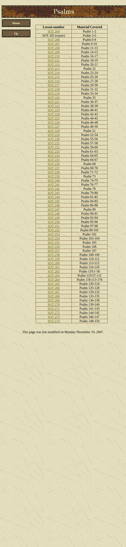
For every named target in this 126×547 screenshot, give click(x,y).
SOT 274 (54, 321)
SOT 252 (54, 230)
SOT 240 (54, 180)
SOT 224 (54, 114)
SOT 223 (54, 110)
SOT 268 (54, 296)
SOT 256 (54, 246)
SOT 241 (54, 184)
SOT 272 (54, 312)
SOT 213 (54, 68)
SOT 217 (54, 85)
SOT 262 (54, 271)
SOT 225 (54, 118)
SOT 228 (54, 131)
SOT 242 (54, 188)
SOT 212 (54, 64)
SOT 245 (54, 201)
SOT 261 (54, 267)
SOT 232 (54, 147)
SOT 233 (54, 151)
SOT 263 (54, 275)
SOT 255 (54, 242)
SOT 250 (54, 222)
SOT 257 (54, 250)
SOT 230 (54, 139)
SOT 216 (54, 81)
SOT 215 (54, 77)
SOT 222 (54, 106)
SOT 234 (54, 155)
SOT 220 (54, 97)
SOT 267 (54, 292)
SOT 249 (54, 217)
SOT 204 (54, 31)
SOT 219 (54, 93)
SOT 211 (53, 60)
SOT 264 (54, 279)
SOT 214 (54, 73)
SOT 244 (54, 197)
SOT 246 (54, 205)
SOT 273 (54, 317)
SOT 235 (54, 159)
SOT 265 (54, 284)
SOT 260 (54, 263)
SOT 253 (54, 234)
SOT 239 (54, 176)
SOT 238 (54, 172)
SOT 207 (54, 44)
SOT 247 (54, 209)
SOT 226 (54, 122)
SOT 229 (54, 135)
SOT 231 (54, 143)
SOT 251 (54, 226)
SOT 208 (54, 48)
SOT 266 (54, 288)
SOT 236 (54, 164)
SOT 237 (54, 168)
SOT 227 (54, 126)
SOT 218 (54, 89)
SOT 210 (54, 56)
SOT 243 (54, 193)
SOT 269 (54, 300)
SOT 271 (54, 308)
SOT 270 (54, 304)
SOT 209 (54, 52)
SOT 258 (54, 255)
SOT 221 (54, 102)
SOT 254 (54, 238)
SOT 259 (54, 259)
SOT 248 (54, 213)
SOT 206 (54, 39)
